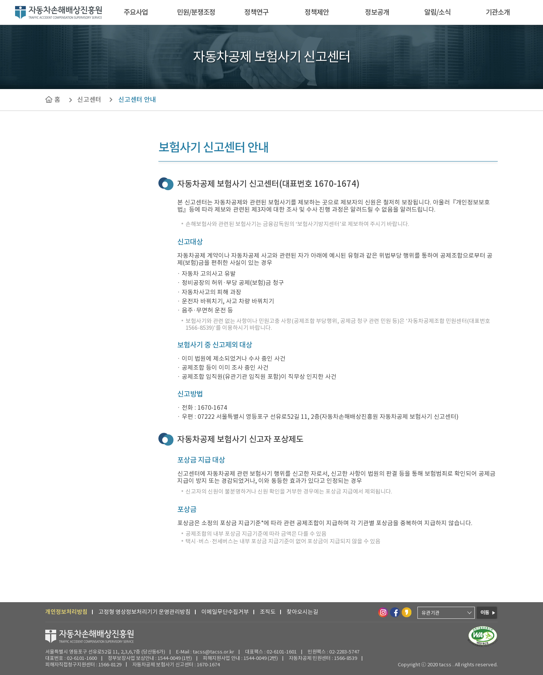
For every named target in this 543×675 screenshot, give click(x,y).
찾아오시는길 (302, 611)
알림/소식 (437, 12)
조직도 (268, 611)
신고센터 (89, 99)
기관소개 (498, 12)
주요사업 (136, 12)
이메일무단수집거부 (225, 611)
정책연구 (256, 12)
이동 (484, 612)
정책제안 (317, 12)
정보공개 (377, 12)
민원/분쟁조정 (196, 12)
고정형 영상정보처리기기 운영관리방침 (144, 611)
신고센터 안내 (137, 99)
